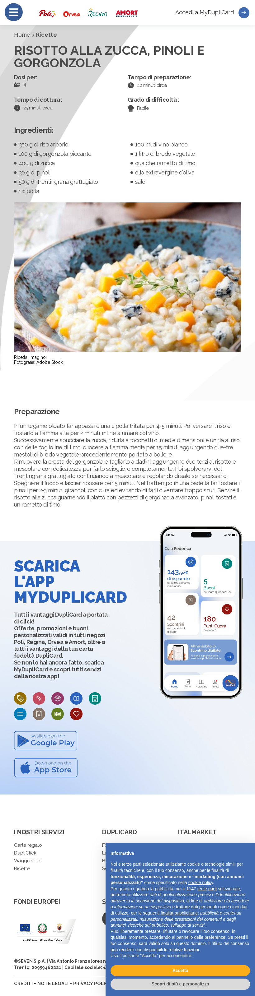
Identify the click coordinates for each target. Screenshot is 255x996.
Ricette (22, 868)
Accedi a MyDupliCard (212, 12)
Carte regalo (28, 845)
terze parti (207, 888)
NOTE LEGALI (52, 983)
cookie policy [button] (200, 882)
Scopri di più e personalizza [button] (180, 983)
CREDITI (23, 983)
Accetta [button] (180, 970)
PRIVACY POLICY (92, 983)
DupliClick (25, 853)
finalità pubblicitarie (179, 912)
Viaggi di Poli (28, 861)
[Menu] (14, 12)
